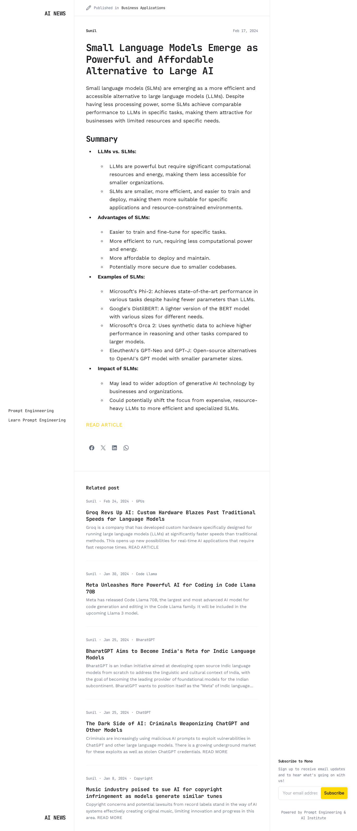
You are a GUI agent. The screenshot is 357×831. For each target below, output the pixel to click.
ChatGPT (143, 712)
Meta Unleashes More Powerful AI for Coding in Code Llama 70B (170, 588)
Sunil (91, 30)
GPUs (140, 501)
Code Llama (146, 574)
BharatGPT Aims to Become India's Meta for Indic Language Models (170, 654)
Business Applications (143, 7)
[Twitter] (103, 448)
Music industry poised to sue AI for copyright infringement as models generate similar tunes (154, 792)
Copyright (143, 778)
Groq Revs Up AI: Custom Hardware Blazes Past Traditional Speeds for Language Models (170, 515)
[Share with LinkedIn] (114, 448)
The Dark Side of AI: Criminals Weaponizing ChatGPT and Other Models (167, 726)
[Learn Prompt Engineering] (37, 420)
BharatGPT (145, 639)
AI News (55, 13)
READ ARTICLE (104, 425)
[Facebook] (91, 448)
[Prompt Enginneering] (31, 410)
